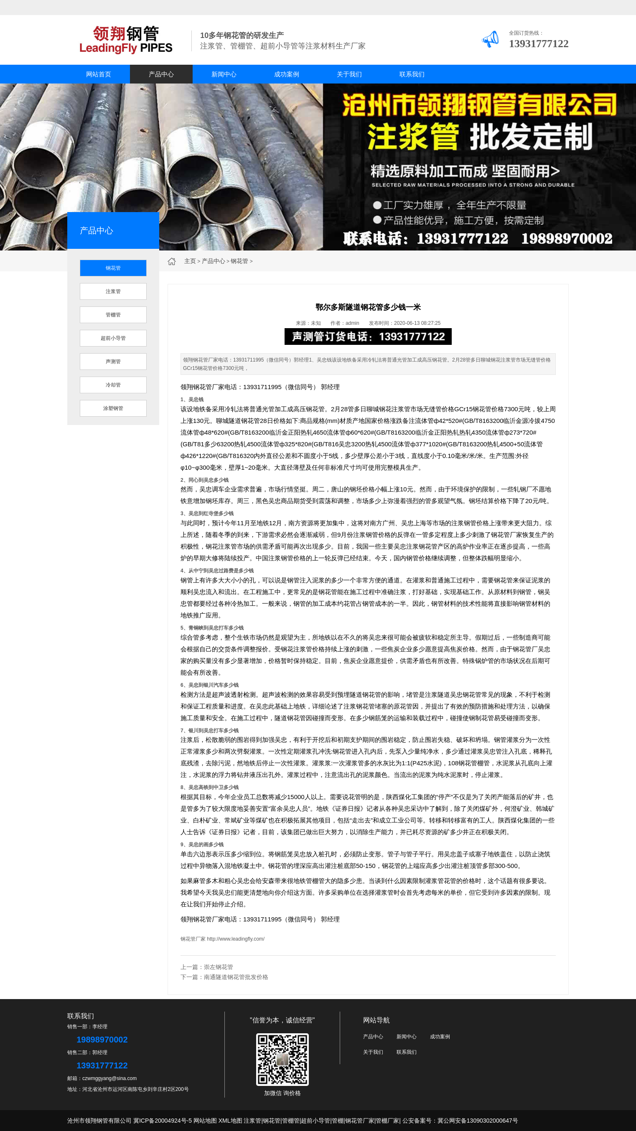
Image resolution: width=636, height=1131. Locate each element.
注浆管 (113, 291)
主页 (190, 261)
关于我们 (349, 74)
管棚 (337, 1120)
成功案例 (286, 74)
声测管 (113, 361)
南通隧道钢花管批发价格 (236, 977)
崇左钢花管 (218, 967)
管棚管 (113, 315)
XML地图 (230, 1120)
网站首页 (98, 74)
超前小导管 (113, 338)
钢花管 (239, 261)
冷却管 (113, 385)
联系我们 (412, 74)
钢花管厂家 (193, 939)
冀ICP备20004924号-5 (162, 1120)
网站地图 (205, 1120)
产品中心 (161, 74)
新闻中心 (224, 74)
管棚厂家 (387, 1120)
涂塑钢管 (113, 408)
